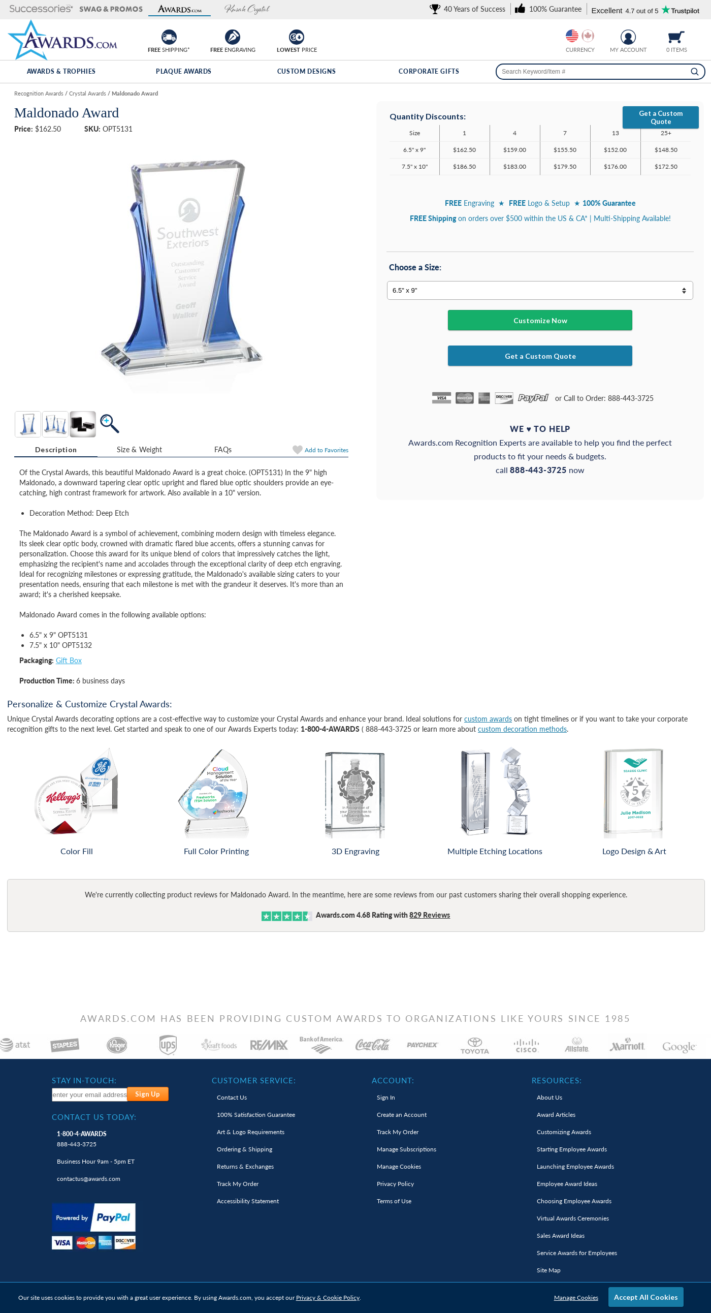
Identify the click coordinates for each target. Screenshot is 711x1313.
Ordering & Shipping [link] (244, 1149)
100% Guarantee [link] (256, 1114)
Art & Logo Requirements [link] (250, 1132)
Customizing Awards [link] (564, 1132)
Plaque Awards (184, 71)
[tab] (56, 450)
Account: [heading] (393, 1080)
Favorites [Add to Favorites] (326, 450)
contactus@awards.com (88, 1178)
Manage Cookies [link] (399, 1166)
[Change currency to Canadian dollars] (587, 35)
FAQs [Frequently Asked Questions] (223, 449)
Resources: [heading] (557, 1080)
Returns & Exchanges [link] (245, 1166)
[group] (580, 35)
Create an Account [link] (402, 1114)
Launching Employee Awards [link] (575, 1166)
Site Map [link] (549, 1270)
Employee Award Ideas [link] (567, 1183)
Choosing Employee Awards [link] (574, 1201)
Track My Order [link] (237, 1183)
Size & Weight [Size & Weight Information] (140, 449)
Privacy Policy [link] (395, 1183)
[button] (41, 9)
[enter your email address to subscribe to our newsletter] (90, 1095)
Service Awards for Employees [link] (577, 1253)
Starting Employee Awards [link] (572, 1149)
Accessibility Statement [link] (248, 1201)
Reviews (429, 915)
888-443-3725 (82, 1139)
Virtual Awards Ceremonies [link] (573, 1218)
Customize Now (540, 320)
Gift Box (69, 660)
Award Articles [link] (556, 1114)
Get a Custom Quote (661, 117)
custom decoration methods (522, 729)
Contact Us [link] (232, 1097)
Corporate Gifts (429, 71)
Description (56, 449)
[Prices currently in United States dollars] (572, 35)
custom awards (488, 718)
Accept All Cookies (646, 1297)
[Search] (695, 72)
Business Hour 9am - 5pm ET (96, 1161)
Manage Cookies (576, 1297)
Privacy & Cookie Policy (328, 1297)
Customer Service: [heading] (254, 1080)
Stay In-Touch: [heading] (84, 1080)
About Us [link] (549, 1097)
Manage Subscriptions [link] (406, 1149)
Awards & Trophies (61, 71)
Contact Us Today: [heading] (94, 1116)
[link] (469, 9)
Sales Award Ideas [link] (561, 1235)
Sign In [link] (386, 1097)
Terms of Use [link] (394, 1201)
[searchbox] (600, 72)
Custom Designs (306, 71)
